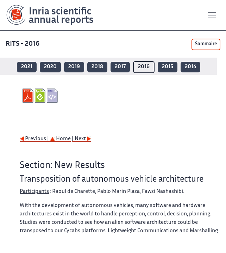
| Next (81, 139)
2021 (26, 67)
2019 (74, 67)
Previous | (35, 139)
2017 (120, 67)
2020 (50, 67)
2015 (167, 67)
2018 (97, 67)
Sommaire (206, 44)
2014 (190, 67)
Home (60, 139)
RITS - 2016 (23, 44)
